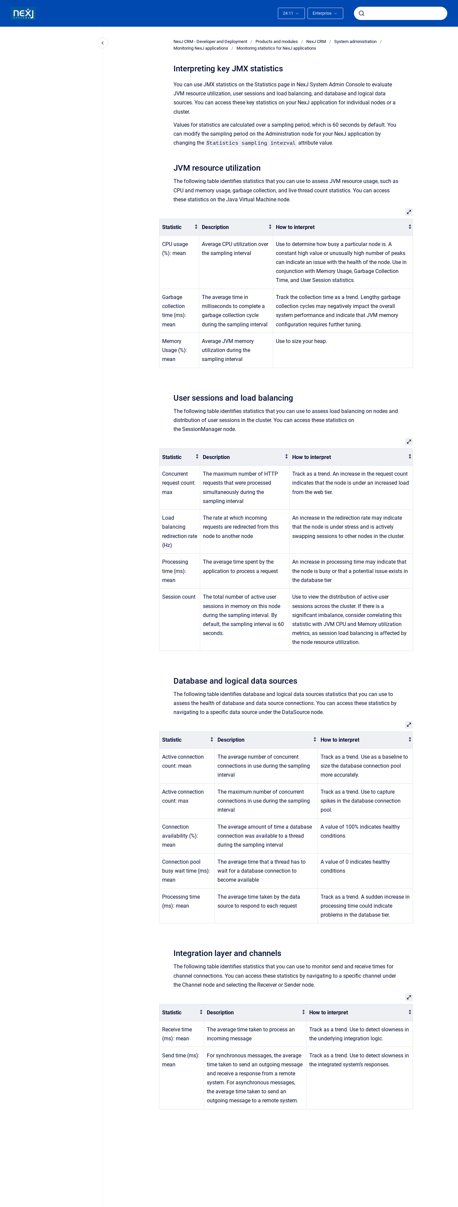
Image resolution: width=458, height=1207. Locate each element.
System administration (355, 41)
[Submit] (361, 13)
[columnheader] (179, 227)
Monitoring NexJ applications (200, 48)
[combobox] (400, 13)
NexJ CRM (316, 41)
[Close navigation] (102, 43)
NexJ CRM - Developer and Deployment (210, 41)
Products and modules (277, 41)
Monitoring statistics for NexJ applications (276, 48)
